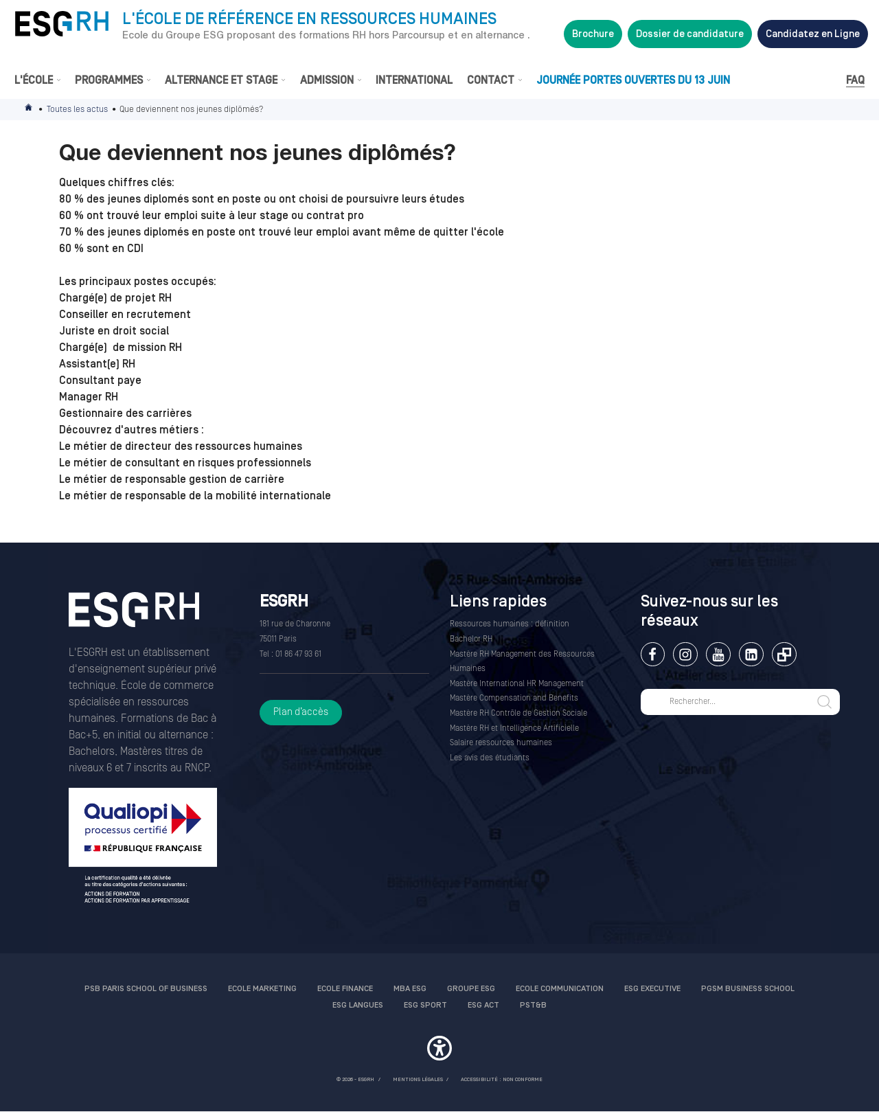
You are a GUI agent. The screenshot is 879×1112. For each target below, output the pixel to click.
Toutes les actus (77, 109)
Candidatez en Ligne (813, 34)
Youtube (718, 654)
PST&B (533, 1005)
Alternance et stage (221, 80)
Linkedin (751, 654)
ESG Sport (425, 1005)
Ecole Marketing (262, 988)
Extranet (784, 654)
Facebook (653, 654)
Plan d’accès (300, 712)
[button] (439, 1050)
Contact (490, 80)
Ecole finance (345, 988)
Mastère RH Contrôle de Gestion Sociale (518, 713)
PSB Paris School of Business (145, 988)
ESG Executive (652, 988)
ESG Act (483, 1005)
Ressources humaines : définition (509, 624)
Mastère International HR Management (517, 683)
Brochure (593, 34)
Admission (327, 80)
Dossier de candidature (690, 34)
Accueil (29, 109)
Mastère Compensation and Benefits (514, 698)
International (414, 80)
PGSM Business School (748, 988)
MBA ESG (409, 988)
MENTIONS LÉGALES (418, 1079)
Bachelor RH (471, 639)
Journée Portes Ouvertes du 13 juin (633, 80)
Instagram (685, 654)
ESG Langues (357, 1005)
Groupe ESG (471, 988)
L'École (33, 80)
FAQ (855, 80)
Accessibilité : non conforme (502, 1079)
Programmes (109, 80)
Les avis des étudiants (489, 757)
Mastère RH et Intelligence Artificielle (514, 728)
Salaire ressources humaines (501, 742)
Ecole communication (560, 988)
